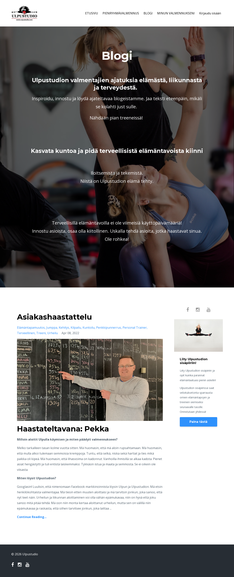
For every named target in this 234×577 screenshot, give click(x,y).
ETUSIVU (91, 13)
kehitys (64, 327)
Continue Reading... (31, 517)
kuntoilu (89, 327)
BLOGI (148, 13)
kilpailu (76, 327)
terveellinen (26, 333)
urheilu (52, 333)
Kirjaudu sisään (210, 13)
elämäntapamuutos (31, 327)
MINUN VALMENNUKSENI (176, 13)
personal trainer (135, 327)
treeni (41, 333)
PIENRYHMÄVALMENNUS (121, 13)
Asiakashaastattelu (54, 316)
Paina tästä (198, 422)
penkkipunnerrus (108, 327)
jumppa (51, 327)
